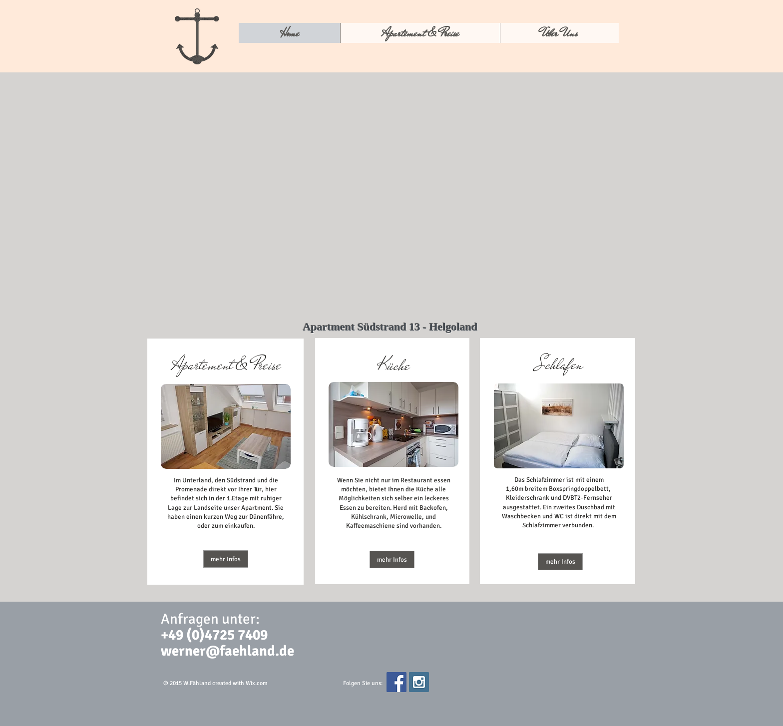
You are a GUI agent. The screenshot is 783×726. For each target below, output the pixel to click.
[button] (392, 559)
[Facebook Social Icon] (396, 682)
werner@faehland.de (227, 651)
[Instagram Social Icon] (419, 682)
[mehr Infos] (225, 559)
